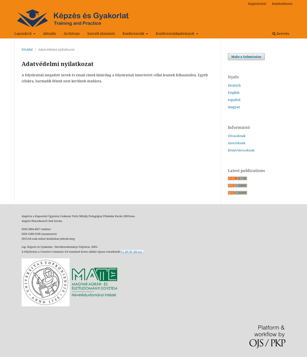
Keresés (280, 33)
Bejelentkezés (282, 3)
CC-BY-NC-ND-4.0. (132, 251)
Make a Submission (246, 56)
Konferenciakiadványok (175, 33)
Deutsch (234, 85)
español (234, 99)
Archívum (72, 33)
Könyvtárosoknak (241, 150)
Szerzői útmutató (101, 33)
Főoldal (27, 49)
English (234, 92)
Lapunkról (23, 33)
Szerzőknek (236, 143)
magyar (234, 107)
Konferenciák (134, 33)
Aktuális (49, 33)
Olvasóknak (237, 136)
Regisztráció (257, 3)
